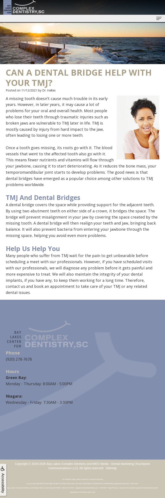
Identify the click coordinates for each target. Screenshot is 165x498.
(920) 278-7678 (19, 359)
